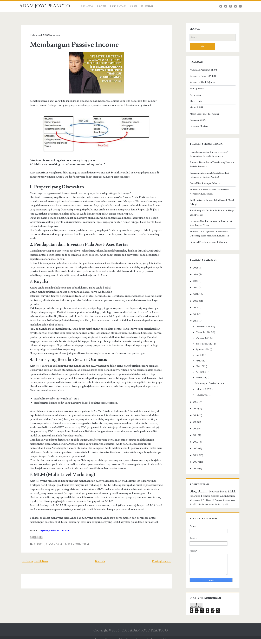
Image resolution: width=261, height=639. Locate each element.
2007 (194, 463)
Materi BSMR (195, 109)
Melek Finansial (75, 536)
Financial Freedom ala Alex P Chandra (207, 244)
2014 (193, 417)
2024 (194, 276)
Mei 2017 (199, 368)
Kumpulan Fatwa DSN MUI (201, 78)
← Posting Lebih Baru (33, 553)
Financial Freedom (214, 502)
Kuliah (190, 506)
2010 (194, 443)
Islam (216, 497)
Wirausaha (193, 501)
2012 (193, 430)
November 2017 (202, 334)
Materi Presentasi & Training (202, 115)
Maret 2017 (199, 379)
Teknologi (206, 497)
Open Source (229, 497)
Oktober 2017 (201, 340)
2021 (193, 296)
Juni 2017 (198, 362)
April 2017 (199, 374)
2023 (193, 282)
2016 (193, 403)
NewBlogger (127, 635)
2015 (193, 410)
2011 (193, 437)
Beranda (87, 6)
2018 (193, 316)
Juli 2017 (198, 356)
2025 (193, 269)
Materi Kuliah (194, 103)
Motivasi (214, 493)
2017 (193, 323)
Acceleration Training (215, 506)
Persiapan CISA (196, 122)
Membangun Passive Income (72, 44)
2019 (193, 309)
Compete (110, 635)
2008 (194, 457)
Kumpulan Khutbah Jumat (200, 84)
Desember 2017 (202, 328)
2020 (194, 303)
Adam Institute (159, 635)
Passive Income (200, 506)
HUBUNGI (147, 6)
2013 (193, 423)
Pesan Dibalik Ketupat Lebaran (203, 185)
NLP (224, 506)
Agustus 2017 (200, 351)
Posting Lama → (163, 553)
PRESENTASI (118, 6)
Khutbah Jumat (230, 502)
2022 (194, 289)
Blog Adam (52, 536)
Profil (102, 6)
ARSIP (134, 6)
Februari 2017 (201, 391)
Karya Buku (193, 96)
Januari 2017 (200, 396)
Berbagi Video (195, 90)
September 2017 (202, 345)
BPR (202, 501)
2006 (194, 470)
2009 (194, 450)
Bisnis (36, 536)
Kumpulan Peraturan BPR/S (202, 71)
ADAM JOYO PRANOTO (44, 6)
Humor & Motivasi (197, 128)
